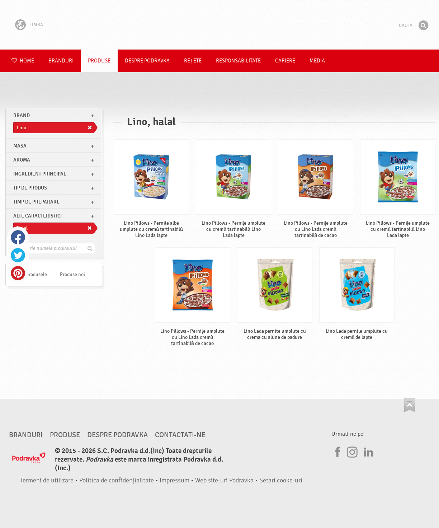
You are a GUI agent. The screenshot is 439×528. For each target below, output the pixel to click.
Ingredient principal (39, 174)
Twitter (18, 255)
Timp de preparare (36, 202)
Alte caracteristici (37, 216)
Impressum (174, 480)
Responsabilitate (238, 61)
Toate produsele (30, 274)
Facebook (18, 237)
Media (317, 61)
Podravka (219, 25)
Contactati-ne (180, 435)
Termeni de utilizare (47, 480)
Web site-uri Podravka (224, 480)
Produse (99, 61)
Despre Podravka (147, 61)
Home (22, 61)
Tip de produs (30, 188)
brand (21, 115)
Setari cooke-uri (280, 480)
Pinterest (18, 273)
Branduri (61, 61)
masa (20, 146)
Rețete (193, 61)
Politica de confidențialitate (116, 480)
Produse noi (72, 274)
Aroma (21, 160)
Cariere (285, 61)
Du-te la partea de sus (409, 405)
